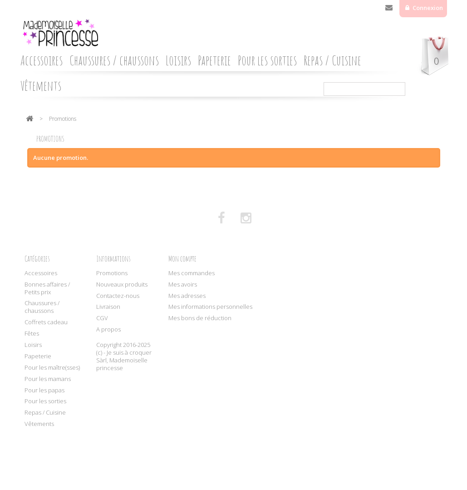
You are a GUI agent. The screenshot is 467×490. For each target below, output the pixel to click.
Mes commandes (191, 273)
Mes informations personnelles (210, 306)
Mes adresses (187, 296)
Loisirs (178, 60)
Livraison (108, 306)
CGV (102, 318)
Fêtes (32, 333)
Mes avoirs (182, 284)
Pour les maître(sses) (52, 367)
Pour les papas (44, 390)
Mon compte (182, 258)
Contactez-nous (389, 9)
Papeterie (214, 60)
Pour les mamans (48, 379)
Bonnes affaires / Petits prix (47, 288)
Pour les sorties (267, 60)
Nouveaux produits (121, 284)
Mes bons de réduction (199, 318)
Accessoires (41, 60)
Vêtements (40, 85)
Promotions (112, 273)
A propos (108, 329)
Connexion (427, 8)
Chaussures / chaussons (114, 60)
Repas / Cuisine (332, 60)
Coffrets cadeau (46, 322)
